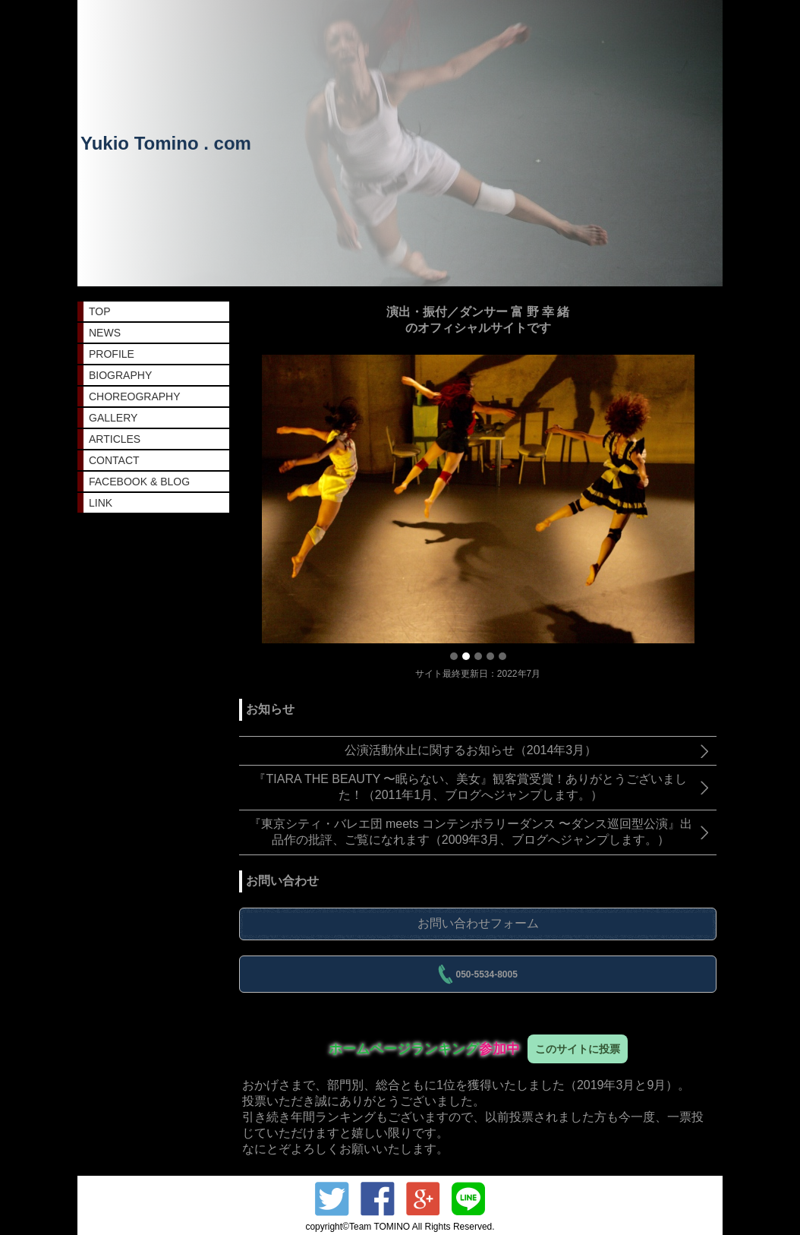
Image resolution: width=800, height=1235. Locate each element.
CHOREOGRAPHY (135, 396)
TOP (100, 311)
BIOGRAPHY (120, 375)
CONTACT (114, 460)
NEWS (105, 333)
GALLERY (113, 418)
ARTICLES (114, 439)
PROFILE (111, 354)
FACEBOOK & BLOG (139, 481)
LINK (100, 503)
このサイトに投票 (577, 1049)
